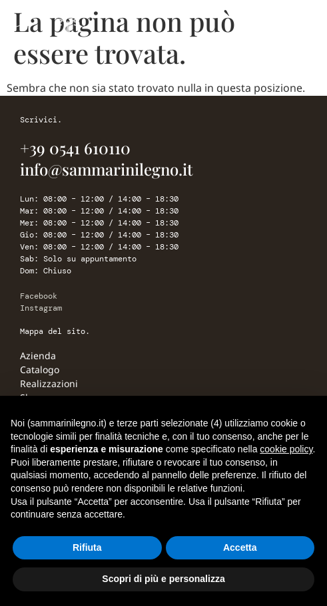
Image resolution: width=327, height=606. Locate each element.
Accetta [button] (240, 547)
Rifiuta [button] (87, 547)
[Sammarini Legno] (67, 30)
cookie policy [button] (286, 449)
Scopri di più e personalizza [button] (163, 578)
